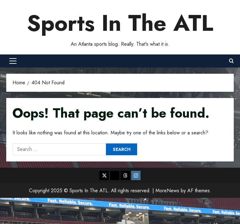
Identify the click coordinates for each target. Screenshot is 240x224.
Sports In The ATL (120, 23)
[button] (13, 61)
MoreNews (167, 190)
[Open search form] (231, 61)
